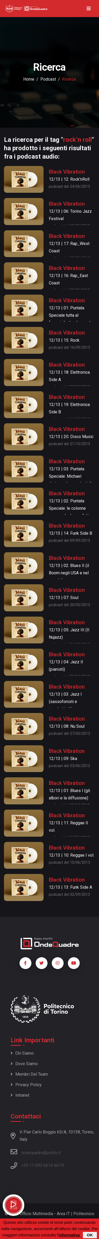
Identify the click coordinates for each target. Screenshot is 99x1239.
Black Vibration (67, 172)
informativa (69, 1235)
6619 (59, 1165)
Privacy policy (26, 1084)
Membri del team (29, 1074)
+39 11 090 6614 (37, 1165)
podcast (48, 79)
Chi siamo (22, 1053)
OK (90, 1235)
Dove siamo (24, 1063)
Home (28, 79)
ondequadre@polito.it (35, 1151)
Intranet (20, 1095)
